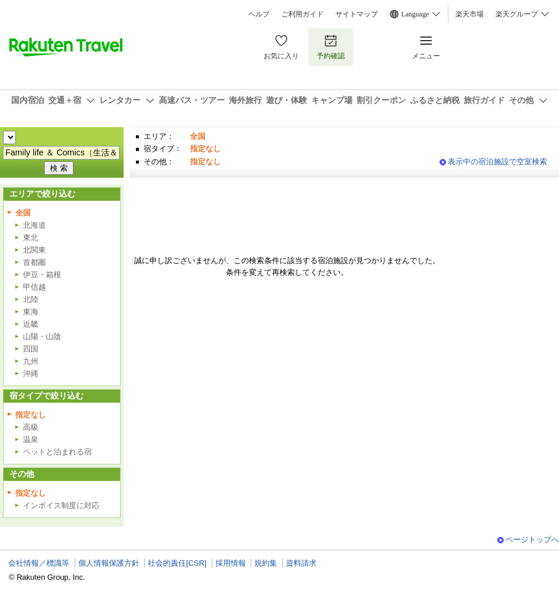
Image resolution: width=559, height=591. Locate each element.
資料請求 (301, 563)
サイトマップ (356, 14)
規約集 (265, 563)
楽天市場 (469, 14)
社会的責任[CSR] (177, 563)
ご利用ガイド (302, 14)
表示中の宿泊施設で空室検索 (497, 161)
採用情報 (230, 563)
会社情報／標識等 (38, 563)
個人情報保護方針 (108, 563)
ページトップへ (532, 539)
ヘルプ (258, 14)
